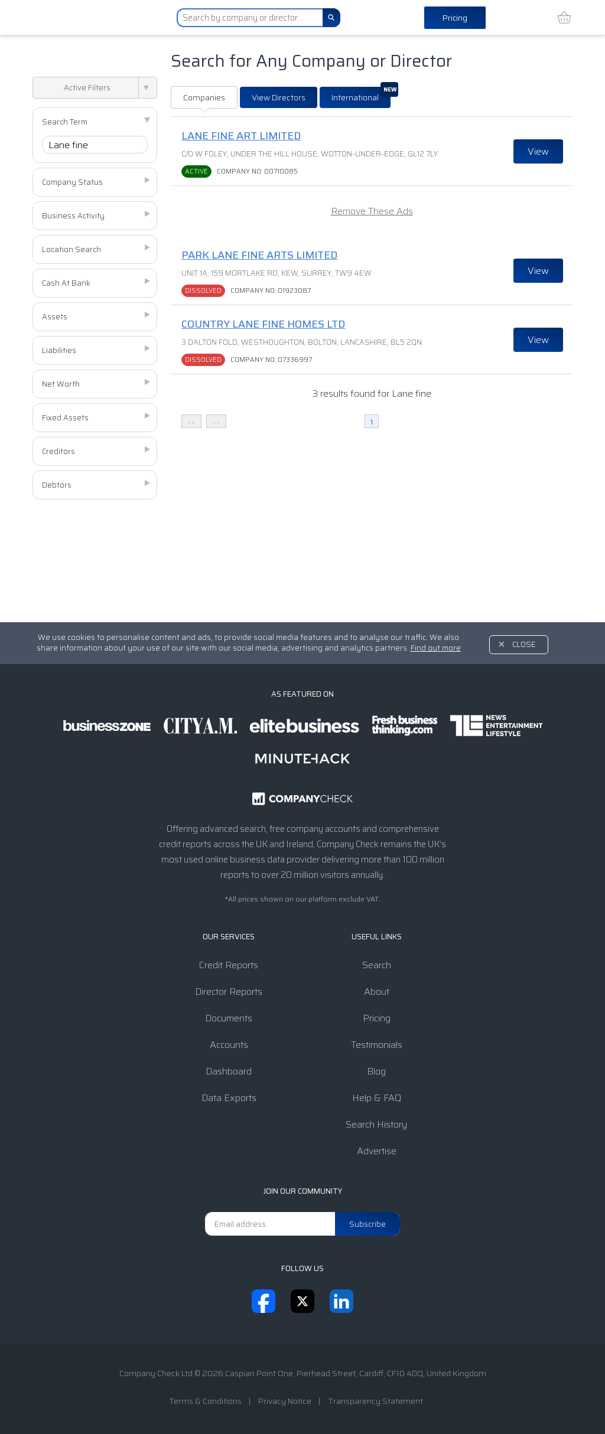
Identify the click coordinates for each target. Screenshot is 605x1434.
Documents (228, 1018)
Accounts (229, 1044)
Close (524, 644)
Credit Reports (228, 965)
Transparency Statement (375, 1400)
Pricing (455, 17)
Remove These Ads (372, 211)
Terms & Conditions (205, 1400)
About (376, 991)
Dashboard (229, 1071)
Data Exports (228, 1097)
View (538, 151)
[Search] (331, 17)
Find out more (436, 648)
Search (376, 965)
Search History (376, 1124)
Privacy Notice (284, 1400)
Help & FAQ (376, 1097)
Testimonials (376, 1044)
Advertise (376, 1151)
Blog (376, 1071)
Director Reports (228, 991)
